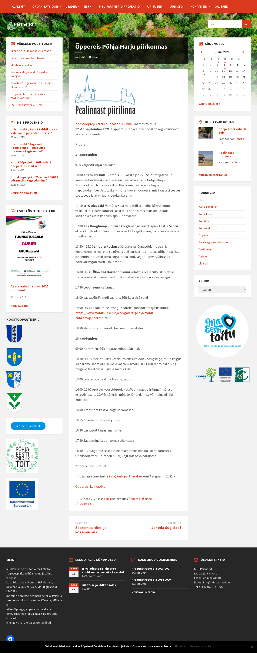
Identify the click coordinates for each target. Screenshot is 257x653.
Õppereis (134, 499)
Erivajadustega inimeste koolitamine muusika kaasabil (103, 570)
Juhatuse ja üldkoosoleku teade (31, 51)
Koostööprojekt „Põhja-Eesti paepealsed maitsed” (31, 164)
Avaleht (80, 57)
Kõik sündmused (209, 104)
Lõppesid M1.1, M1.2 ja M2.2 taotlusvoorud (28, 96)
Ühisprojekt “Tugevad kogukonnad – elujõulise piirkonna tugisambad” (28, 147)
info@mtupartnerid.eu (125, 476)
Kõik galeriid (20, 305)
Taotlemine (205, 249)
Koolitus (203, 221)
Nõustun (180, 646)
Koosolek (204, 228)
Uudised (94, 57)
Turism (239, 162)
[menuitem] (18, 6)
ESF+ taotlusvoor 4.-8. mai (27, 105)
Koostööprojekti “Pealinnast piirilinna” (104, 124)
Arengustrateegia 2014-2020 (151, 580)
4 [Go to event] (224, 65)
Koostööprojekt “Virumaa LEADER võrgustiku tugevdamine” (34, 179)
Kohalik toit (205, 214)
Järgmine (174, 523)
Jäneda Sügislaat (166, 527)
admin (108, 499)
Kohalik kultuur (207, 207)
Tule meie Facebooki (28, 426)
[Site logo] (21, 29)
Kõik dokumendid (143, 592)
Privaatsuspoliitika (200, 646)
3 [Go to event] (217, 65)
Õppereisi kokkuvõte (90, 486)
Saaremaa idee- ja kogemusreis (91, 529)
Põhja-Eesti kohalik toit (232, 130)
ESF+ (201, 200)
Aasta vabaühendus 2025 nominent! (29, 288)
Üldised (147, 499)
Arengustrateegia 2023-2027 (151, 568)
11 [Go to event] (223, 71)
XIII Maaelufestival (22, 65)
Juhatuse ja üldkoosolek (99, 585)
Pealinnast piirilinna (226, 154)
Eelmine (81, 523)
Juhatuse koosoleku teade (28, 58)
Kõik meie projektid (24, 193)
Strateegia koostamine (213, 242)
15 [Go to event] (202, 77)
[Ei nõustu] (252, 647)
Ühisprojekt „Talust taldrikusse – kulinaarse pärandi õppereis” (34, 131)
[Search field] (229, 24)
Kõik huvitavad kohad (213, 174)
